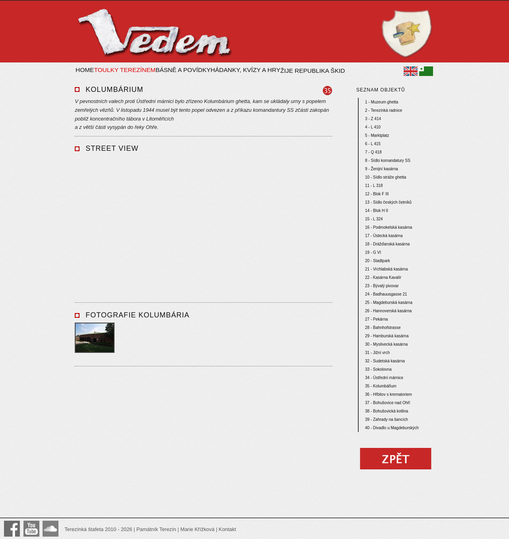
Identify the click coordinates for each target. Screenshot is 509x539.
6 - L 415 (373, 144)
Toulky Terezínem (124, 69)
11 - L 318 (374, 185)
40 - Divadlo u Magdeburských (392, 428)
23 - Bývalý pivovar (381, 286)
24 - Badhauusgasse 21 (386, 294)
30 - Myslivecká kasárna (386, 344)
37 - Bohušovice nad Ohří (387, 403)
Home (85, 69)
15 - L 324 (374, 219)
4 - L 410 (373, 127)
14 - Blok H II (376, 210)
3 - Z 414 (373, 119)
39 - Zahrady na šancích (386, 419)
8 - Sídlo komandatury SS (387, 160)
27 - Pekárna (376, 319)
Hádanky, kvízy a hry (245, 69)
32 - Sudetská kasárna (385, 361)
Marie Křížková (197, 529)
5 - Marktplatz (377, 135)
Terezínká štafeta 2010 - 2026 (99, 529)
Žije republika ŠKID (312, 70)
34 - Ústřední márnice (384, 378)
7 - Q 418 (373, 152)
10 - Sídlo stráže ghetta (385, 177)
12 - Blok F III (377, 194)
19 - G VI (373, 252)
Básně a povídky (182, 69)
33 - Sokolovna (378, 369)
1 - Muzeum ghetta (381, 102)
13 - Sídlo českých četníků (388, 202)
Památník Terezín (156, 529)
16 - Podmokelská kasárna (388, 227)
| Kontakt (225, 529)
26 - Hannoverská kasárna (388, 311)
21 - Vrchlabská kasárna (386, 269)
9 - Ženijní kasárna (381, 169)
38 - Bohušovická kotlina (386, 411)
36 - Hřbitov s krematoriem (388, 394)
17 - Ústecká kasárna (384, 236)
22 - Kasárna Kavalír (383, 277)
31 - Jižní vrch (377, 352)
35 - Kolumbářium (380, 386)
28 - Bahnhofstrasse (383, 327)
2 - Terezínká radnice (383, 110)
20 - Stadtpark (377, 261)
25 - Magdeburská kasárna (388, 302)
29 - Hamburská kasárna (387, 336)
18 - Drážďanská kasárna (387, 244)
